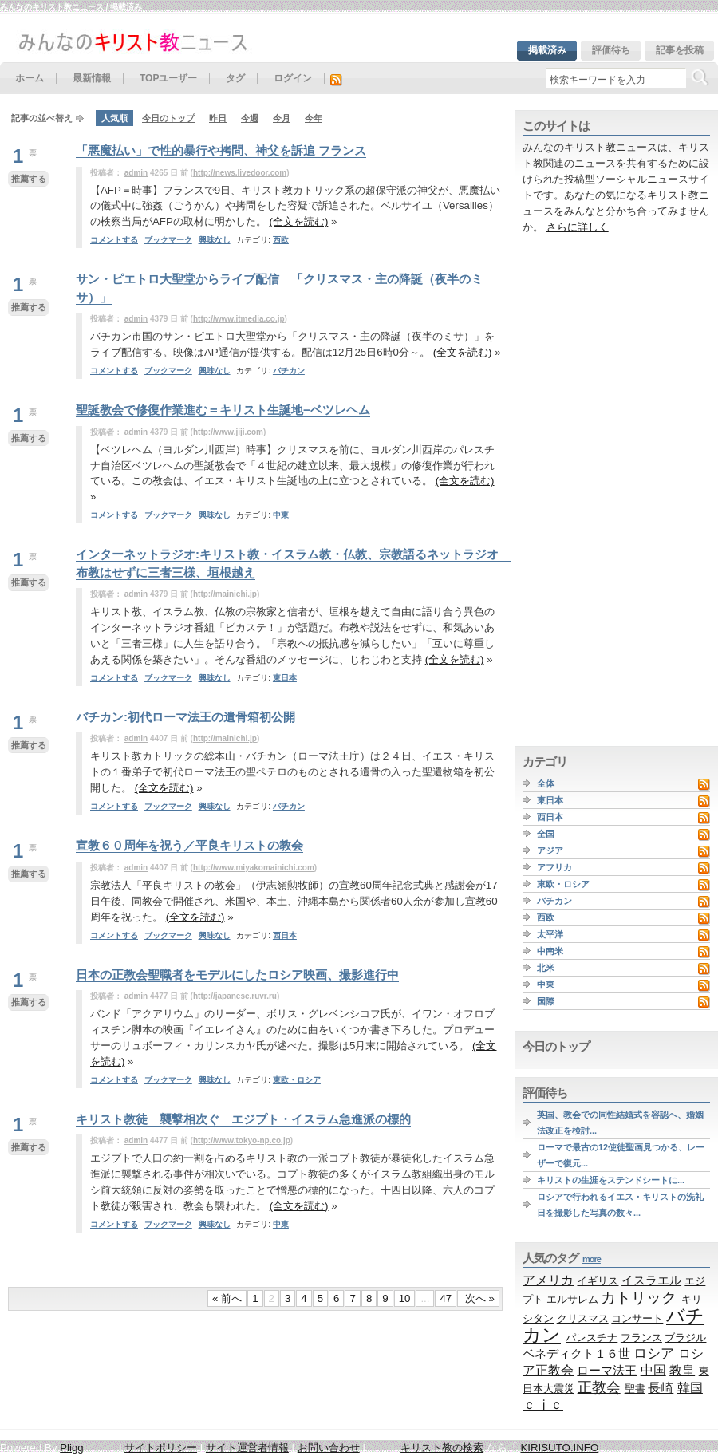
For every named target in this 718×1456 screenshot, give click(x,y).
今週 (249, 118)
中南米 (550, 951)
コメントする (114, 239)
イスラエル (651, 1280)
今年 (313, 118)
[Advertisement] (564, 490)
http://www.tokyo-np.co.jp (241, 1140)
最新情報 (92, 78)
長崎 (660, 1387)
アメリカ (548, 1280)
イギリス (597, 1281)
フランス (641, 1338)
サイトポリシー (160, 1448)
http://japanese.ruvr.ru (235, 996)
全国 (545, 833)
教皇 (682, 1370)
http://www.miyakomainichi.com (253, 867)
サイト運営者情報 (247, 1448)
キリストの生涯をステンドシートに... (610, 1180)
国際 (545, 1001)
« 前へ (227, 1298)
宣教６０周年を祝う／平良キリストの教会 (189, 845)
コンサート (637, 1318)
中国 (653, 1370)
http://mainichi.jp (225, 594)
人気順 (114, 118)
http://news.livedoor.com (239, 172)
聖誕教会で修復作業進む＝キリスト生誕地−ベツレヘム (223, 409)
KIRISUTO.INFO (559, 1448)
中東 (281, 515)
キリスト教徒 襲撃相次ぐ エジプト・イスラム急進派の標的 (243, 1119)
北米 (545, 968)
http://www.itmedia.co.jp (239, 318)
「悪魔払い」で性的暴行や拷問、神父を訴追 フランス (221, 150)
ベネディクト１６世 (576, 1353)
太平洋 (550, 934)
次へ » (478, 1298)
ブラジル (685, 1338)
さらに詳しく (577, 227)
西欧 (281, 239)
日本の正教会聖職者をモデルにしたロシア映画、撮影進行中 (237, 974)
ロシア (653, 1353)
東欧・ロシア (297, 1079)
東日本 (285, 677)
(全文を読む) (299, 221)
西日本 (285, 935)
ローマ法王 (607, 1370)
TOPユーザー (168, 78)
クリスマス (583, 1318)
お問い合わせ (329, 1448)
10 (405, 1298)
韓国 (690, 1388)
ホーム (29, 78)
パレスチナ (591, 1338)
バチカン (289, 370)
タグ (235, 78)
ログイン (293, 78)
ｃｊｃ (543, 1404)
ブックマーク (168, 239)
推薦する (28, 178)
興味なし (215, 239)
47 (446, 1298)
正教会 (599, 1387)
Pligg (72, 1448)
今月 (281, 118)
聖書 (635, 1389)
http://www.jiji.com (228, 432)
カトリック (639, 1297)
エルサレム (572, 1299)
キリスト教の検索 (441, 1448)
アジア (550, 850)
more (591, 1259)
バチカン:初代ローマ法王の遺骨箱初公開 (185, 717)
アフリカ (554, 867)
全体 (545, 783)
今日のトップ (168, 118)
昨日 (218, 118)
